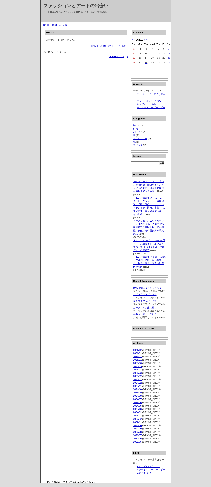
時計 (135, 125)
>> (145, 39)
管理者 (110, 46)
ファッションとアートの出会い (75, 5)
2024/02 (137, 412)
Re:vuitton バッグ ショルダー (148, 288)
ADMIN (63, 25)
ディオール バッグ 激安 (149, 101)
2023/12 (137, 419)
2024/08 (137, 395)
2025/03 (137, 373)
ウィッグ (138, 145)
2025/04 (137, 369)
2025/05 (137, 366)
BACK (46, 25)
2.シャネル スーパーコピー (151, 469)
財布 (135, 128)
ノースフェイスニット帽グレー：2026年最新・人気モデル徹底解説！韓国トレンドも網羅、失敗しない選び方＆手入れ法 (148, 227)
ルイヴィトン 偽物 (146, 104)
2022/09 (137, 428)
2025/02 (137, 376)
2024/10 (137, 389)
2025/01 (137, 379)
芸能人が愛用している (145, 314)
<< (133, 39)
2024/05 (137, 405)
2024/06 (137, 402)
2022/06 (137, 438)
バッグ (136, 132)
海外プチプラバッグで (145, 301)
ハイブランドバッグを (145, 294)
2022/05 (137, 441)
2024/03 (137, 409)
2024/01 (137, 415)
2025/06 (137, 363)
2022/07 (137, 435)
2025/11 (137, 359)
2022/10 (137, 425)
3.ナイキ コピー (145, 472)
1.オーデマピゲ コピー (148, 466)
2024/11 (137, 386)
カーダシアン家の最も (145, 307)
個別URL (94, 46)
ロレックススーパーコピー (151, 107)
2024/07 (137, 399)
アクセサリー (140, 138)
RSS (54, 25)
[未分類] (103, 46)
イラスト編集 (120, 46)
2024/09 (137, 392)
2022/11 (137, 422)
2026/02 (137, 350)
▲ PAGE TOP (116, 56)
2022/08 (137, 432)
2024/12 (137, 382)
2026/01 (137, 353)
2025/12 (137, 356)
